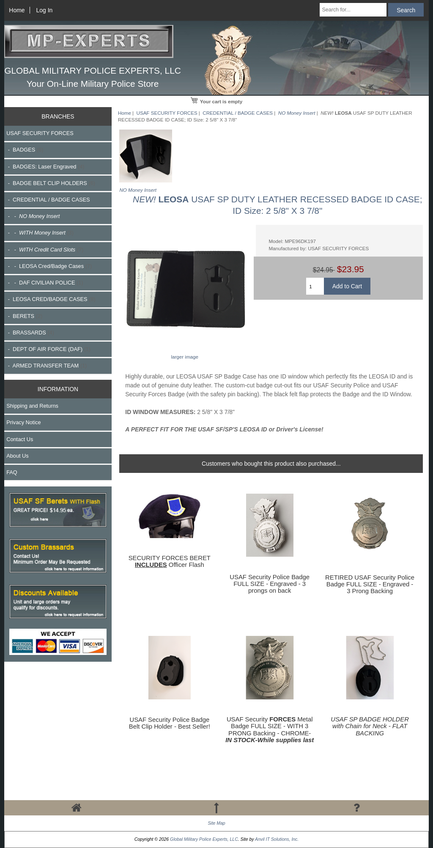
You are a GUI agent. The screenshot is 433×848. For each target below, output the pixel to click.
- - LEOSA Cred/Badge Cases (49, 266)
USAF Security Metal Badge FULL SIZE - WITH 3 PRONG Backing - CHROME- (269, 729)
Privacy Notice (23, 422)
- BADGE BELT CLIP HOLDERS (50, 183)
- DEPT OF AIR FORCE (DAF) (48, 349)
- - (40, 232)
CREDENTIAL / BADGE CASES (238, 113)
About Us (17, 456)
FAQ (11, 472)
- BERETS (24, 316)
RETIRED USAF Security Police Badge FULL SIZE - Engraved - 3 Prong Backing (369, 584)
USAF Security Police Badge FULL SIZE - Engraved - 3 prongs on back (270, 584)
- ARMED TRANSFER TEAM (46, 365)
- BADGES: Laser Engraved (45, 166)
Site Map (216, 823)
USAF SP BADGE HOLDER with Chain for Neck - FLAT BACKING (370, 726)
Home (17, 10)
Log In (44, 10)
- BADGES (24, 149)
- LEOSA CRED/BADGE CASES (50, 299)
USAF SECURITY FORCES (167, 113)
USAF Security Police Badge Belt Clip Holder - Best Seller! (169, 723)
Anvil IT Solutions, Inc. (277, 839)
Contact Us (19, 439)
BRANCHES (57, 116)
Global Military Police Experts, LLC (204, 839)
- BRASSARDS (30, 332)
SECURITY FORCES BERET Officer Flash (170, 561)
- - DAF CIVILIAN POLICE (44, 282)
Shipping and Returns (32, 406)
